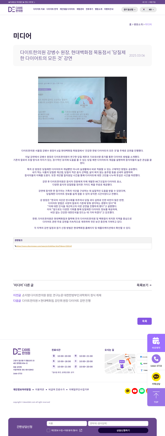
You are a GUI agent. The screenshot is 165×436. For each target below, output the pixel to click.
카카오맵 (144, 357)
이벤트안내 (108, 9)
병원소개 (98, 9)
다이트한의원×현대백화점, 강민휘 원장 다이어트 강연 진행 (56, 301)
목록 (144, 321)
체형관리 (80, 9)
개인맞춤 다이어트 (67, 9)
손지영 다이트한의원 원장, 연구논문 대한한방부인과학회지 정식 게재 (61, 295)
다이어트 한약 (52, 9)
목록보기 (144, 285)
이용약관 (39, 389)
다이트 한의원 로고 (16, 9)
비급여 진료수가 (57, 389)
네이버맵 (144, 363)
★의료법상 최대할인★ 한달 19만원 (21, 2)
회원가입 (152, 2)
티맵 (144, 370)
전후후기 (89, 9)
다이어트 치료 (39, 9)
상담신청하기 (123, 430)
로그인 (144, 2)
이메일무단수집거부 (79, 389)
